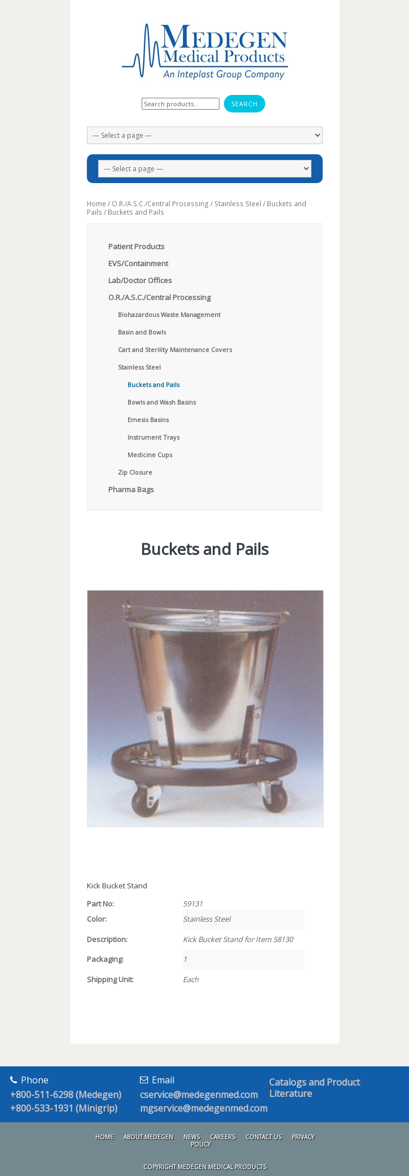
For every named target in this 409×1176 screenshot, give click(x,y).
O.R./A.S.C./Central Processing (160, 204)
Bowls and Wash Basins (161, 402)
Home (96, 204)
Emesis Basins (148, 419)
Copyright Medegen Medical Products (204, 1167)
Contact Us (263, 1137)
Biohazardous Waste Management (169, 314)
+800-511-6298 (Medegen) (65, 1094)
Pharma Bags (131, 489)
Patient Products (136, 246)
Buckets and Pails (153, 384)
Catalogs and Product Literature (314, 1088)
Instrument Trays (153, 437)
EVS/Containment (138, 263)
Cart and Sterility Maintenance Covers (175, 349)
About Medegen (148, 1137)
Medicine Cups (149, 454)
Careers (222, 1137)
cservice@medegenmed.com (199, 1094)
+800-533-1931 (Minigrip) (63, 1108)
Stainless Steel (237, 204)
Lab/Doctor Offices (140, 280)
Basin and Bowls (142, 332)
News (191, 1137)
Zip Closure (135, 472)
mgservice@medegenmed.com (203, 1108)
